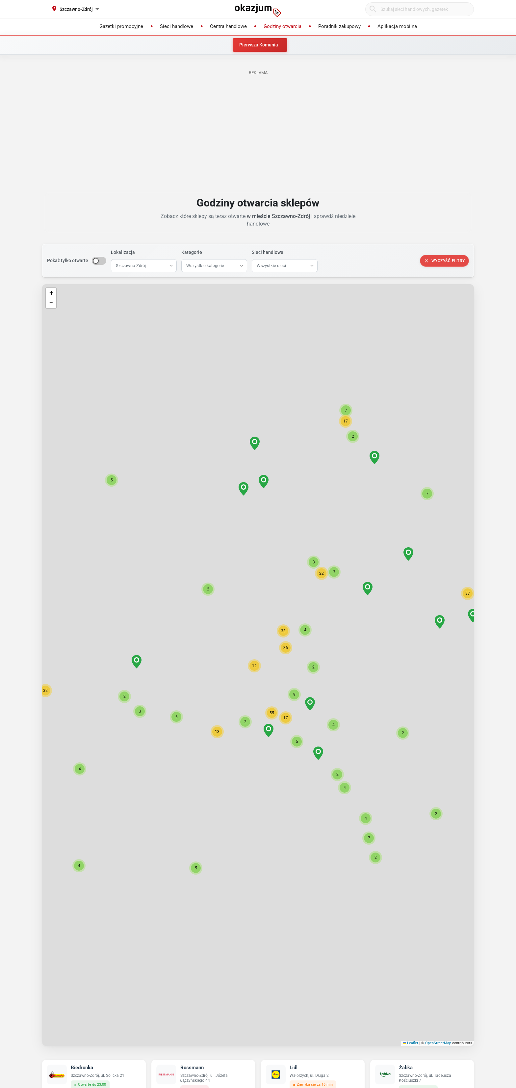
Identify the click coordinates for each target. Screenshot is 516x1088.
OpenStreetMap (438, 1043)
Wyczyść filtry (444, 260)
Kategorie (191, 252)
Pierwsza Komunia (258, 44)
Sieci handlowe (267, 252)
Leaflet (411, 1043)
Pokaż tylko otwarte (67, 260)
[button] (254, 665)
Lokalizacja (123, 252)
